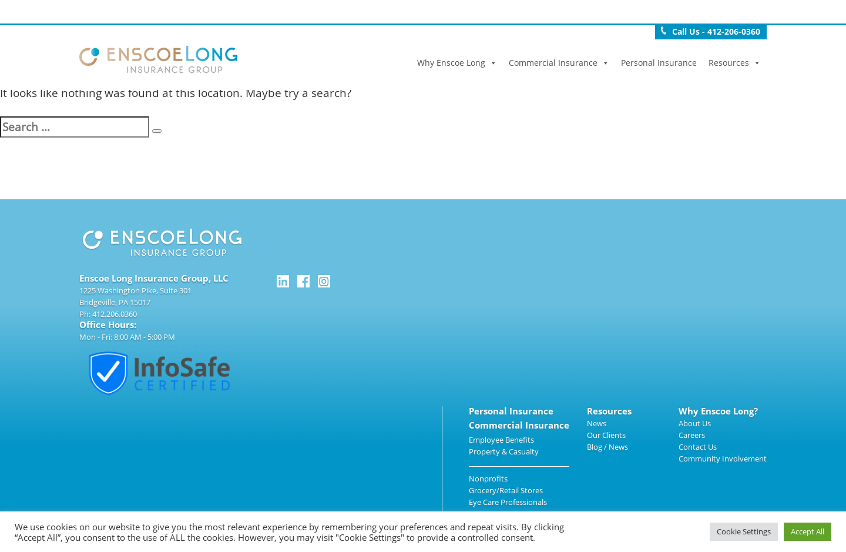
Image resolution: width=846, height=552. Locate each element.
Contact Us (698, 446)
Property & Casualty (504, 451)
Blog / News (607, 446)
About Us (695, 423)
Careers (692, 435)
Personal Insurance (659, 62)
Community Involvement (723, 458)
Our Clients (606, 435)
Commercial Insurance (559, 62)
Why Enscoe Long (457, 62)
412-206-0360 (733, 31)
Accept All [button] (807, 531)
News (596, 423)
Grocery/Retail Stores (506, 490)
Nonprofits (488, 478)
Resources (735, 62)
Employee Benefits (501, 439)
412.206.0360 (114, 314)
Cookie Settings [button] (744, 531)
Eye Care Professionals (508, 502)
